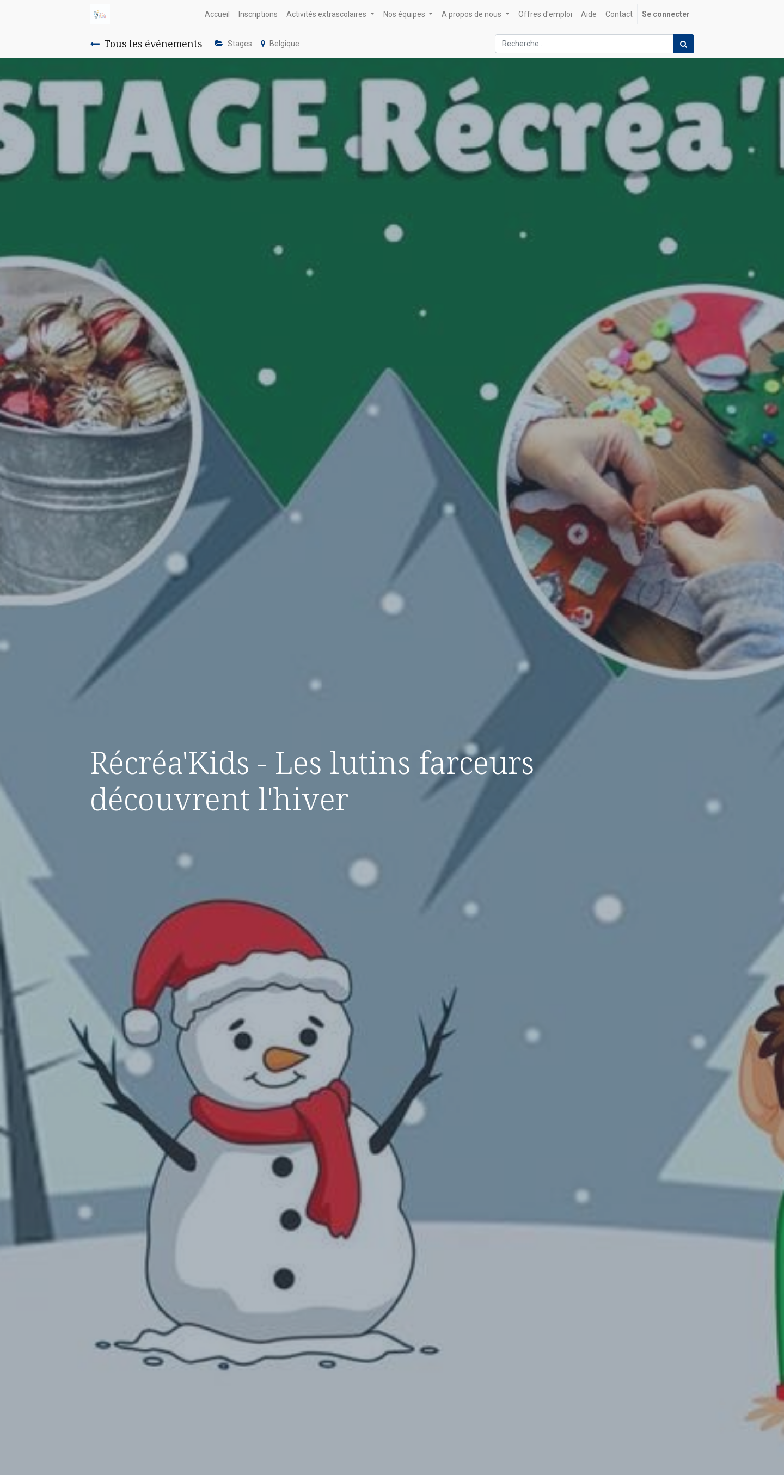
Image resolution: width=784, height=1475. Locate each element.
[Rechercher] (683, 43)
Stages (233, 43)
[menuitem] (217, 14)
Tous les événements (146, 43)
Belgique (280, 43)
